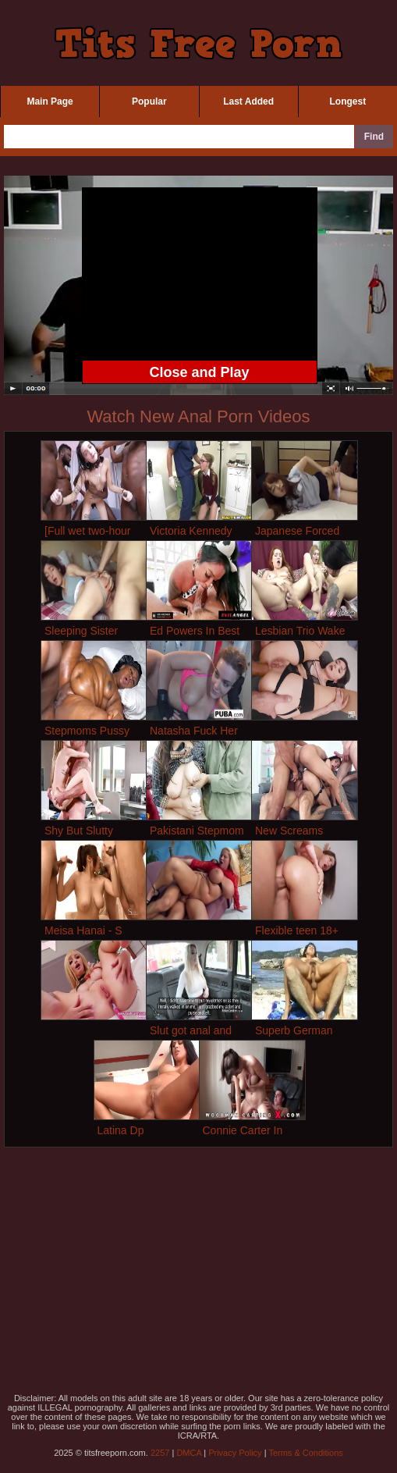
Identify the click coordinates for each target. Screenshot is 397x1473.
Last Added (248, 101)
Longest (348, 101)
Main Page (50, 101)
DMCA (188, 1452)
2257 (160, 1452)
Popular (149, 101)
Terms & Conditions (305, 1452)
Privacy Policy (234, 1452)
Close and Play (199, 372)
